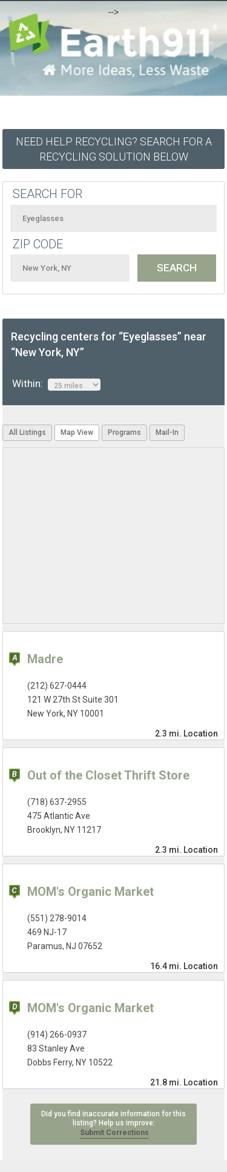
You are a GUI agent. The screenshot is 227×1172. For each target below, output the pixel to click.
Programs (124, 432)
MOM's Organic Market (90, 891)
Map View (77, 432)
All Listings (27, 432)
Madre (45, 659)
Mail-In (167, 432)
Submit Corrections (114, 1132)
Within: (56, 384)
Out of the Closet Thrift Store (108, 775)
